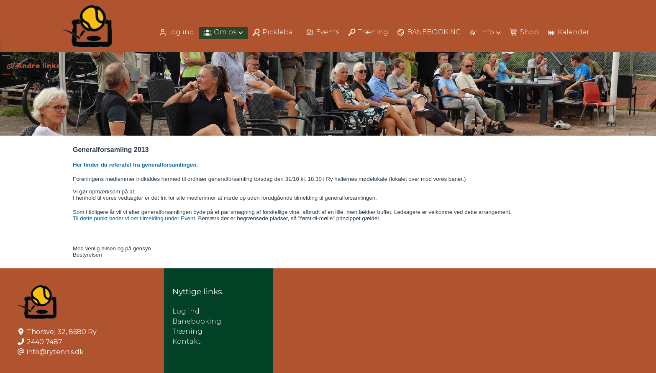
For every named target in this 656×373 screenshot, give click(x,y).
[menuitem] (177, 32)
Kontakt (186, 341)
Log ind (176, 32)
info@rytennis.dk (55, 352)
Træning (187, 331)
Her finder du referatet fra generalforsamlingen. (136, 165)
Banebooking (196, 321)
